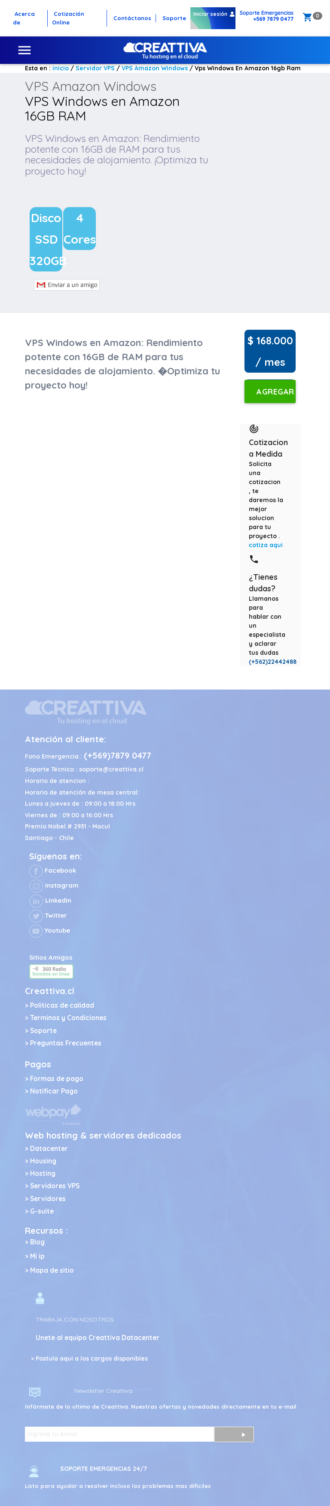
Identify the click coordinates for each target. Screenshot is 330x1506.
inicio (60, 68)
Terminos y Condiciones (68, 1018)
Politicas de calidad (62, 1005)
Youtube (49, 930)
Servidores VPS (54, 1186)
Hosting (42, 1173)
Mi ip (37, 1256)
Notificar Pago (54, 1091)
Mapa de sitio (52, 1270)
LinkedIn (50, 900)
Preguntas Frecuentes (65, 1043)
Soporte (43, 1031)
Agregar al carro (275, 395)
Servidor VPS (95, 68)
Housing (43, 1161)
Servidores (48, 1199)
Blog (37, 1242)
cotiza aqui (266, 545)
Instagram (54, 885)
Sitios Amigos (51, 957)
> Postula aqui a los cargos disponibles (89, 1358)
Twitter (48, 915)
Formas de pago (56, 1079)
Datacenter (49, 1149)
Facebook (52, 870)
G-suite (42, 1211)
